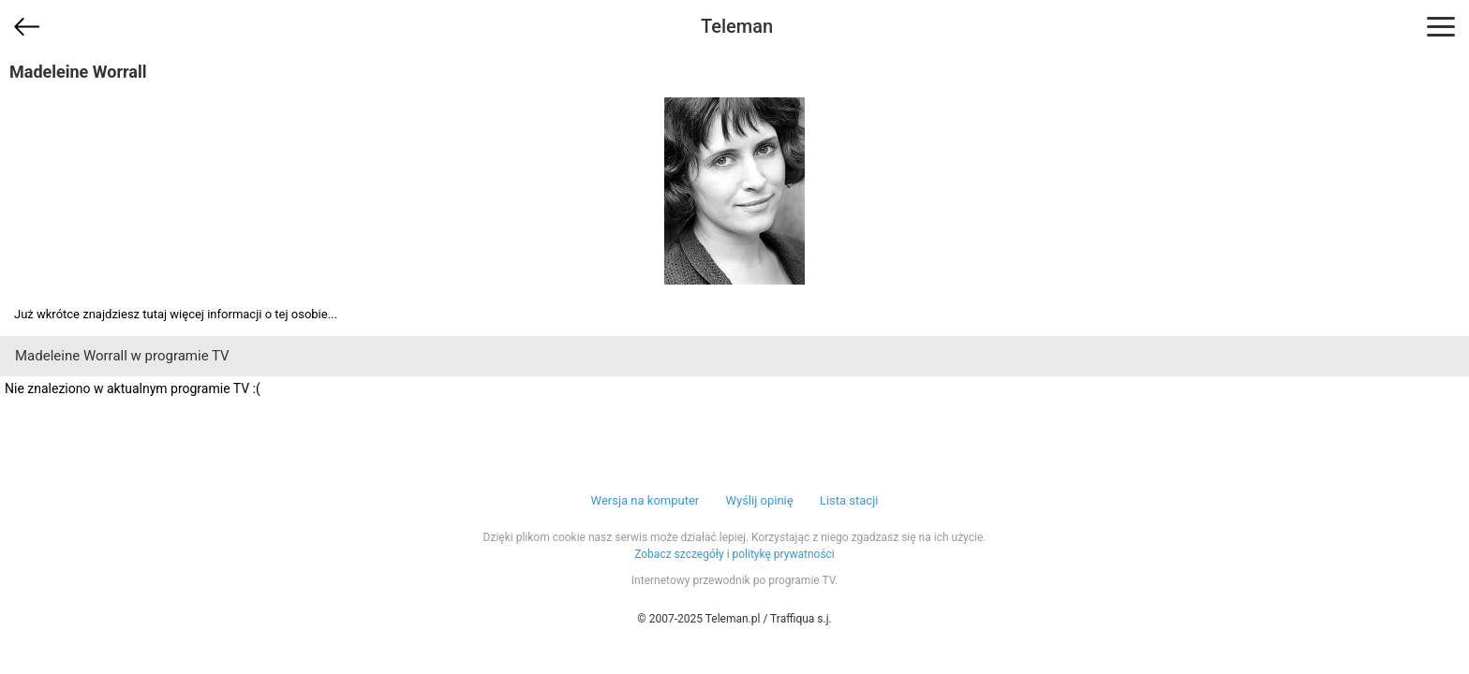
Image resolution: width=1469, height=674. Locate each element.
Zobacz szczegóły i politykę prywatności (734, 554)
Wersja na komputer (645, 500)
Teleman (737, 26)
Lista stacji (849, 500)
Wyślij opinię (759, 500)
